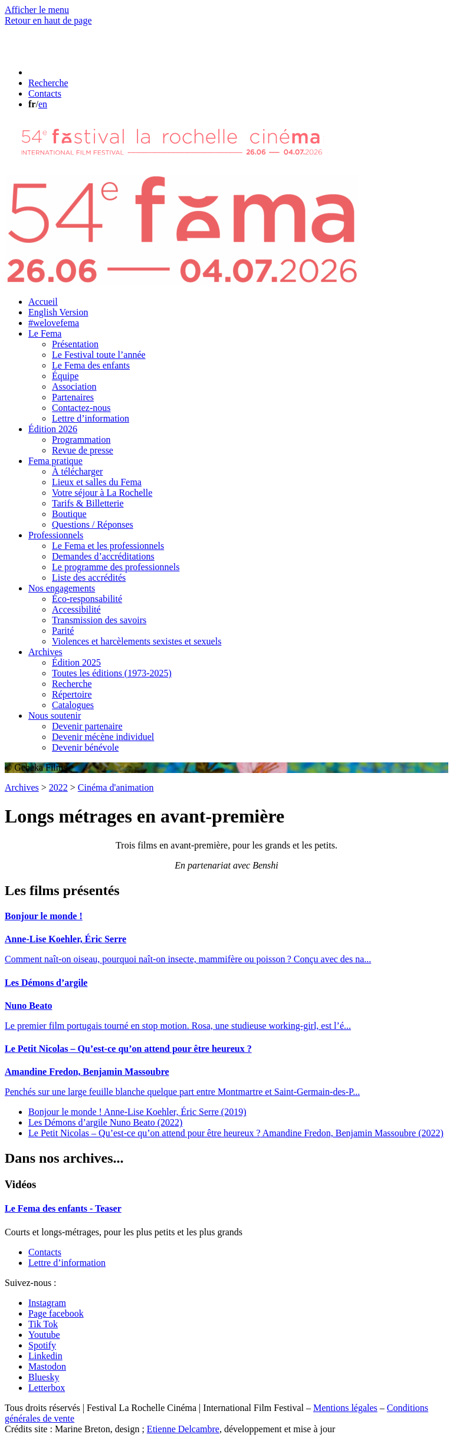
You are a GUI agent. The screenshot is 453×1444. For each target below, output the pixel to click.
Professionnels (55, 535)
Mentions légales (345, 1408)
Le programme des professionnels (115, 567)
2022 (58, 787)
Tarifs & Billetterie (88, 503)
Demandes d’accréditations (103, 556)
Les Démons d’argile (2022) (105, 1122)
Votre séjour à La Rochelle (102, 493)
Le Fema (44, 333)
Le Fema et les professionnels (108, 546)
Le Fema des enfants (91, 365)
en (42, 104)
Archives (45, 652)
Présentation (75, 344)
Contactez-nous (81, 408)
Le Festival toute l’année (99, 355)
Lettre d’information (90, 418)
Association (74, 386)
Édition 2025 (76, 662)
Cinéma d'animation (116, 787)
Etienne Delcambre (183, 1429)
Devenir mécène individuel (103, 737)
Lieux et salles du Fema (97, 482)
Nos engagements (61, 588)
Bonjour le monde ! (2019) (137, 1112)
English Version (58, 312)
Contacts (44, 1252)
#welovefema (53, 323)
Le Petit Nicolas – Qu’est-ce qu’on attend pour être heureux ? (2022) (236, 1133)
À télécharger (77, 471)
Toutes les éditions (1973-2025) (112, 673)
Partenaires (73, 397)
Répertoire (72, 694)
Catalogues (73, 705)
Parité (63, 631)
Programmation (81, 440)
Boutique (69, 514)
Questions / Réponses (92, 524)
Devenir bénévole (85, 747)
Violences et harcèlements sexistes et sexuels (136, 641)
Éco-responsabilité (87, 599)
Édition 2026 (52, 429)
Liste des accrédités (89, 578)
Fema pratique (55, 461)
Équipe (65, 376)
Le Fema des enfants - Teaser (63, 1208)
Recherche (72, 684)
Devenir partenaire (87, 726)
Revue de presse (82, 450)
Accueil (43, 302)
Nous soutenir (54, 716)
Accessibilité (76, 609)
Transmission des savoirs (99, 620)
